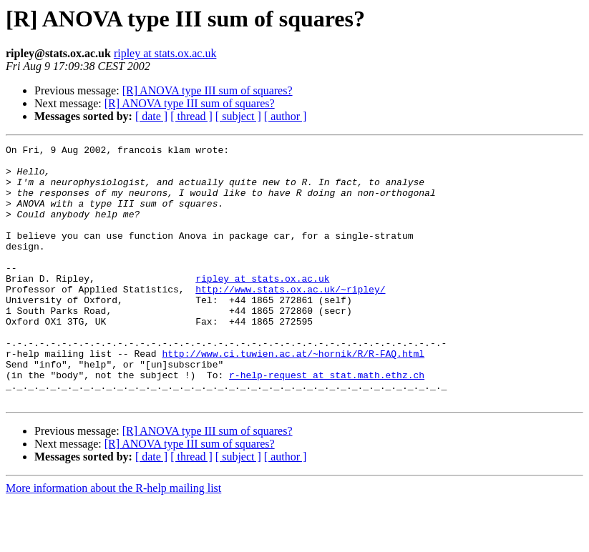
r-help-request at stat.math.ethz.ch (326, 421)
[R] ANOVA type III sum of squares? (207, 90)
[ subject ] (238, 116)
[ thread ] (191, 116)
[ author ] (285, 116)
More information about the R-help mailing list (113, 539)
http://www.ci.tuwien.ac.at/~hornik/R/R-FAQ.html (293, 396)
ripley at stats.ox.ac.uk (165, 53)
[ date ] (151, 116)
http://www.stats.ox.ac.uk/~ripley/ (290, 318)
